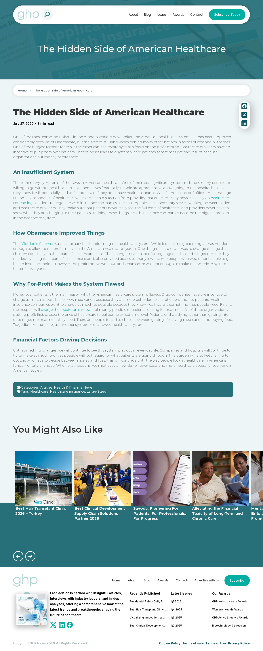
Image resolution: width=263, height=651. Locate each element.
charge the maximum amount (67, 310)
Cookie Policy (169, 643)
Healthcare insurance (67, 392)
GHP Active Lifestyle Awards (230, 617)
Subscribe (237, 580)
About (133, 14)
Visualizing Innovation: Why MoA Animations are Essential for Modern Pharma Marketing (148, 617)
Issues (162, 14)
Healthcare (39, 392)
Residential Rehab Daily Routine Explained (148, 601)
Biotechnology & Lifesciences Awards (230, 625)
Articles (46, 387)
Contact (196, 14)
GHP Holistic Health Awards (229, 601)
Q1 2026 (176, 601)
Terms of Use (215, 643)
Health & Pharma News (73, 387)
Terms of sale (193, 643)
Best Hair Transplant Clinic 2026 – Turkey (148, 609)
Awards (178, 14)
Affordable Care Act (36, 244)
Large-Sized (96, 392)
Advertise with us (205, 580)
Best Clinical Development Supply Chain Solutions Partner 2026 (148, 625)
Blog (147, 14)
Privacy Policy (239, 643)
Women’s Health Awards (227, 609)
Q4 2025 (176, 609)
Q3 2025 (176, 617)
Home (22, 90)
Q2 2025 (176, 625)
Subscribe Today (227, 14)
